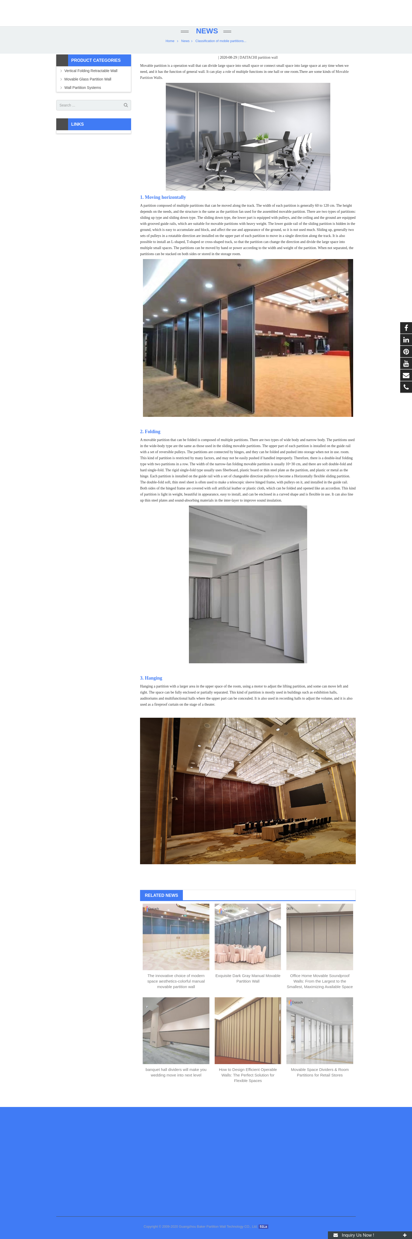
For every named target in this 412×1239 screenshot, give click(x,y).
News (206, 40)
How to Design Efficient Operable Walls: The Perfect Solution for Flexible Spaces (248, 1084)
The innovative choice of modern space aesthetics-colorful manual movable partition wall (176, 990)
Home (170, 50)
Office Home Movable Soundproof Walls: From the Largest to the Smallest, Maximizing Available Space (320, 990)
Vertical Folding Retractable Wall (90, 80)
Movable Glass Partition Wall (87, 88)
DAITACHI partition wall (259, 67)
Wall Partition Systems (82, 97)
